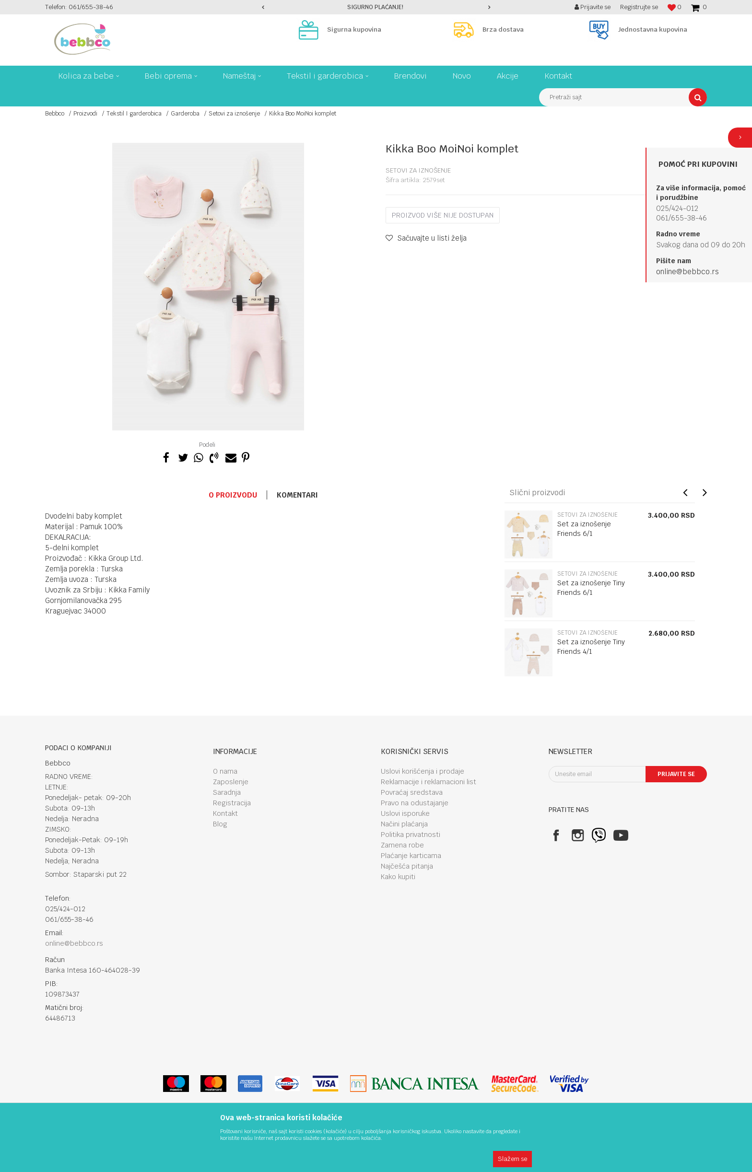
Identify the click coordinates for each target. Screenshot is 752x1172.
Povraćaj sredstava (412, 792)
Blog (220, 824)
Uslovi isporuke (405, 813)
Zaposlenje (230, 782)
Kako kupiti (398, 877)
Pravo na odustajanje (414, 803)
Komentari (297, 494)
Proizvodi (85, 113)
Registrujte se (639, 7)
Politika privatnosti (410, 834)
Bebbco (54, 113)
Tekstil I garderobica (134, 113)
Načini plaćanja (404, 824)
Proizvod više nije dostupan (443, 215)
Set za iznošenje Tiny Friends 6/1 (591, 588)
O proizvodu (233, 494)
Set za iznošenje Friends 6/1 (584, 529)
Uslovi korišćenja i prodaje (422, 771)
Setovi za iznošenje (234, 113)
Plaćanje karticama (411, 855)
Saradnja (227, 792)
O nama (225, 771)
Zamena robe (402, 845)
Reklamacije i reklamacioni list (428, 782)
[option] (376, 7)
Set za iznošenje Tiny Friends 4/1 (591, 647)
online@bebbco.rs (687, 271)
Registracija (232, 803)
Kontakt (225, 813)
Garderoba (185, 113)
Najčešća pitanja (407, 866)
